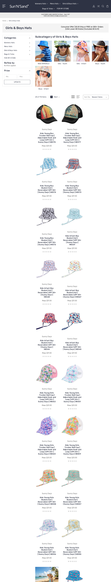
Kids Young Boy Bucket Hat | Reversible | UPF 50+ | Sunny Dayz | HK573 (47, 189)
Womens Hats (41, 4)
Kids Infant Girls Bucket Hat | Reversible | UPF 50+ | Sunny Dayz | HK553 (72, 450)
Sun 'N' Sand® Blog (38, 537)
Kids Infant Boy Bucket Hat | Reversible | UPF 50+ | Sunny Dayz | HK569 (97, 189)
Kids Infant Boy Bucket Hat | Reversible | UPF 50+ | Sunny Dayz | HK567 (72, 241)
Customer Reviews (38, 534)
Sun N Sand (62, 518)
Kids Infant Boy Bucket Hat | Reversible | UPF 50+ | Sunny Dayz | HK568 (47, 241)
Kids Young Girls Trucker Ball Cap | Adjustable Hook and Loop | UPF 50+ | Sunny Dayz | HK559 (72, 346)
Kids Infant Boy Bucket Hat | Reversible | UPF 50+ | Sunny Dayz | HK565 (47, 293)
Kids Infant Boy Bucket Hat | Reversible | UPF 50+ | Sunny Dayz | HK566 (97, 241)
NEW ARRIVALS (43, 64)
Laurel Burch (62, 524)
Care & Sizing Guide (38, 521)
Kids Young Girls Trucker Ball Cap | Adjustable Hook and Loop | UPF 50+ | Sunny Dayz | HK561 (97, 293)
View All (61, 537)
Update (17, 82)
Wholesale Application (39, 528)
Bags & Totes (48, 9)
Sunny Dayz (62, 528)
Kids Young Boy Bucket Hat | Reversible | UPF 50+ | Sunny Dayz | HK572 (72, 189)
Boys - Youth (100, 64)
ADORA (61, 521)
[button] (17, 70)
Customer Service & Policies (41, 518)
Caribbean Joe (63, 531)
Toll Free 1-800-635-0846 (15, 536)
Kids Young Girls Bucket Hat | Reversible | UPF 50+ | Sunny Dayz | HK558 (97, 346)
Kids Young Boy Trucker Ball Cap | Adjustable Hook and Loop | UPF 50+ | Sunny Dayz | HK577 (72, 137)
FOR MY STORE (63, 9)
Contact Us (35, 524)
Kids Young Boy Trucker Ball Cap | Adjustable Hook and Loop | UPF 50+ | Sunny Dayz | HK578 (47, 137)
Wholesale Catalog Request (41, 531)
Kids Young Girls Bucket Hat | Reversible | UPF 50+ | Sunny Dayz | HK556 (72, 398)
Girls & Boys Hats (70, 4)
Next (57, 97)
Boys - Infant (43, 89)
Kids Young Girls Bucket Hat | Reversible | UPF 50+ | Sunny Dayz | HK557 (47, 398)
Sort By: (87, 97)
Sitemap (32, 567)
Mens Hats (55, 4)
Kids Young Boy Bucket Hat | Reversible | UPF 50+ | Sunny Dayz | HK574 (97, 137)
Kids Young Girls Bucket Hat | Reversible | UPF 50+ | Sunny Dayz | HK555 (97, 398)
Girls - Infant (81, 64)
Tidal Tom (62, 534)
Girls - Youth (62, 64)
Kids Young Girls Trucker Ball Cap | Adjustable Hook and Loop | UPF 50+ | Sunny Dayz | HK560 (47, 346)
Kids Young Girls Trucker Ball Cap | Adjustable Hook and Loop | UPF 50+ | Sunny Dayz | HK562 (72, 293)
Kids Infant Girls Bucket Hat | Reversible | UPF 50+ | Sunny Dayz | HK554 (47, 450)
